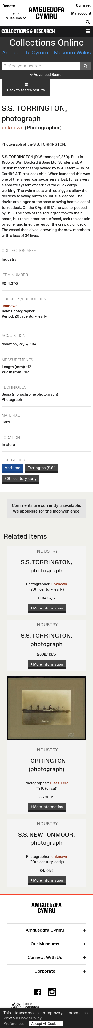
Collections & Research (28, 31)
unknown (13, 127)
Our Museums (16, 16)
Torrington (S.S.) (42, 468)
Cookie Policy (30, 1018)
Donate (8, 6)
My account (81, 13)
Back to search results (26, 87)
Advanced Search (46, 74)
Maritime (12, 468)
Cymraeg (83, 5)
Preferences (14, 1023)
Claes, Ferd (59, 783)
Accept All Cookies (45, 1023)
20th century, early (20, 478)
